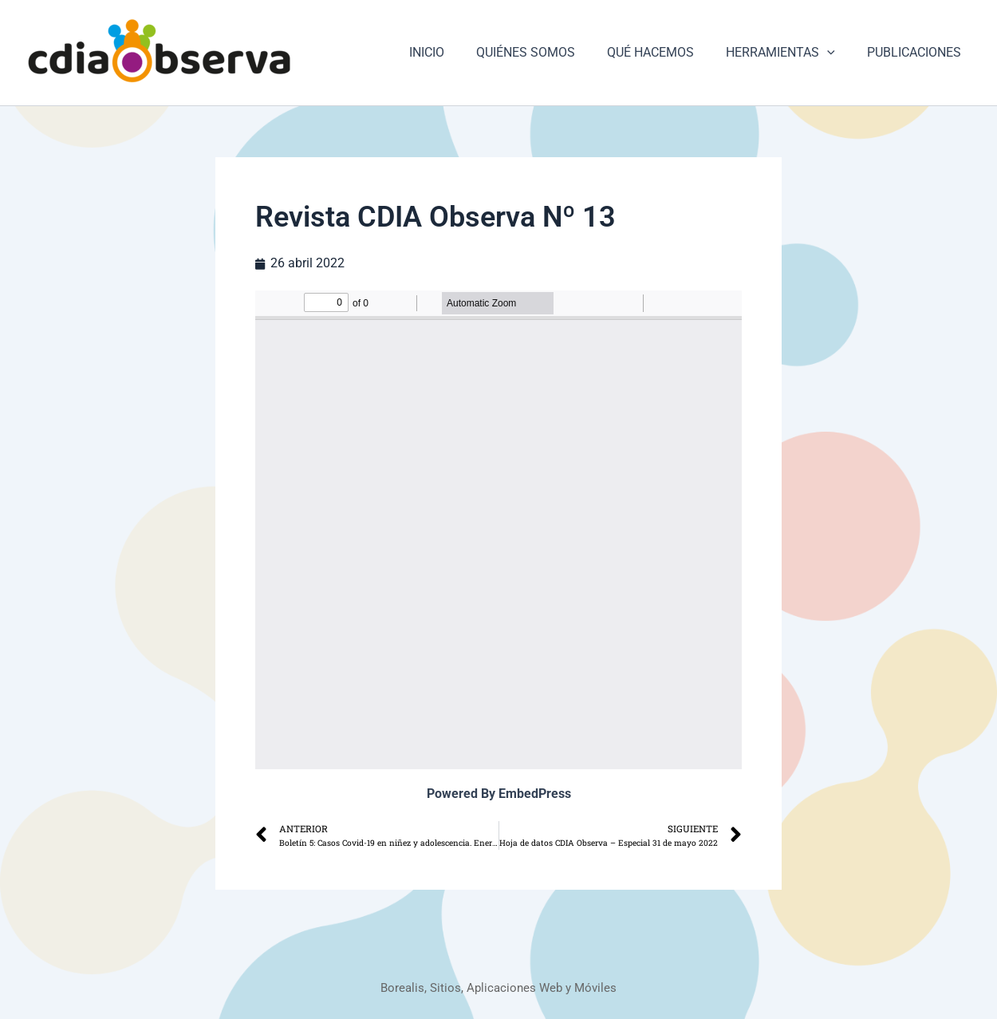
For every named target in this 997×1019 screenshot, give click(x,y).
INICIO (455, 52)
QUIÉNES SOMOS (547, 52)
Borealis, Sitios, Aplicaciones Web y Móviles (498, 987)
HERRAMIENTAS (790, 53)
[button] (837, 53)
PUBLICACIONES (917, 52)
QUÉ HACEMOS (666, 52)
